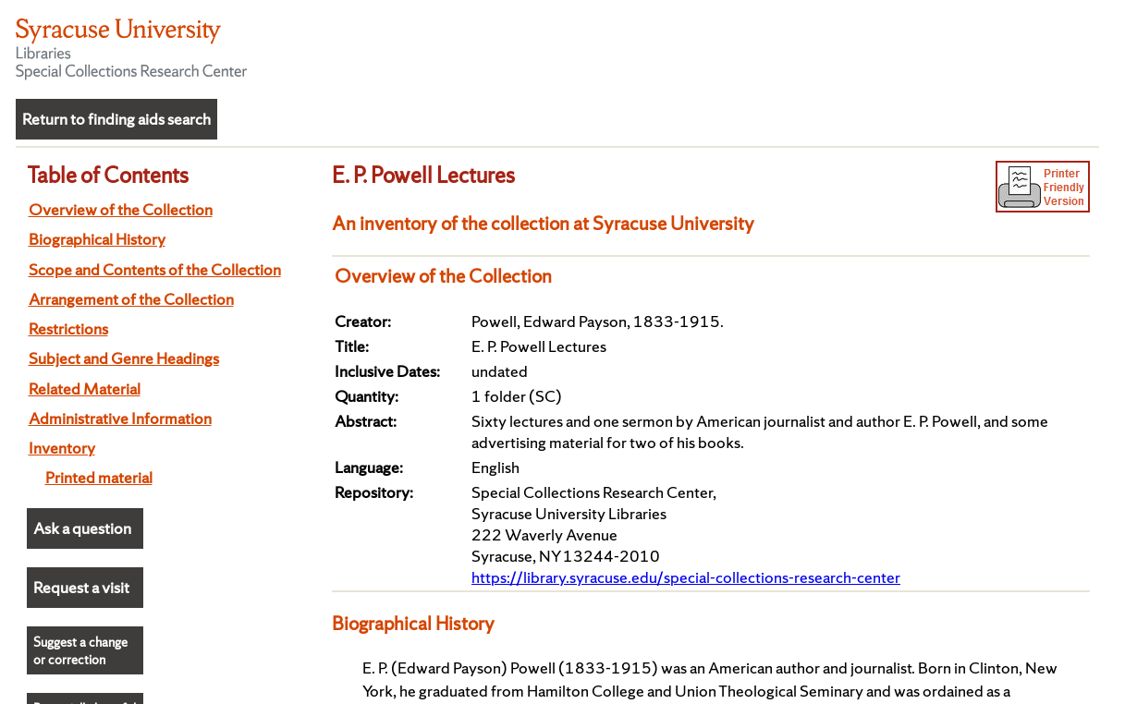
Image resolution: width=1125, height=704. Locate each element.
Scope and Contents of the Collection (155, 269)
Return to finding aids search (116, 118)
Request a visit (81, 587)
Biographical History (97, 238)
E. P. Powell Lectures (423, 174)
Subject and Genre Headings (124, 358)
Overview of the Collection (121, 209)
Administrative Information (120, 418)
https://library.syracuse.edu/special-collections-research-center (685, 577)
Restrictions (68, 328)
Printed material (99, 477)
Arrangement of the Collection (131, 299)
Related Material (85, 388)
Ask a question (82, 528)
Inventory (62, 447)
